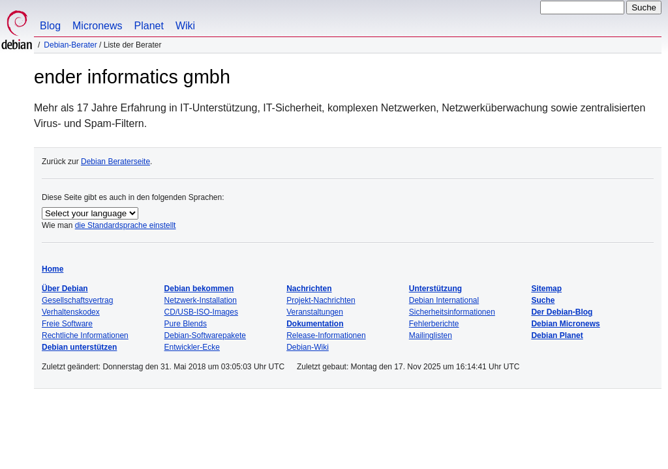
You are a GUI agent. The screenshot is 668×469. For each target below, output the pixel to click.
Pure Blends (185, 323)
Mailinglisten (430, 335)
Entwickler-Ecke (192, 347)
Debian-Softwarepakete (205, 335)
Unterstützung (435, 288)
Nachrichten (308, 288)
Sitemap (546, 288)
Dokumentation (314, 323)
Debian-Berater (70, 45)
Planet (149, 25)
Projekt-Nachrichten (320, 300)
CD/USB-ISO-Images (201, 312)
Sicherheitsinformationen (452, 312)
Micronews (97, 25)
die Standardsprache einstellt (125, 225)
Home (52, 269)
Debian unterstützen (79, 347)
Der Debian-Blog (561, 312)
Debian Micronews (565, 323)
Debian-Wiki (307, 347)
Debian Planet (557, 335)
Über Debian (65, 288)
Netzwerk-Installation (200, 300)
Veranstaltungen (314, 312)
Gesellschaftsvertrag (77, 300)
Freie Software (67, 323)
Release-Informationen (325, 335)
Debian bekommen (199, 288)
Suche (542, 300)
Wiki (185, 25)
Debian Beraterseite (115, 161)
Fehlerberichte (434, 323)
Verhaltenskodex (71, 312)
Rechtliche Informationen (85, 335)
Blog (50, 25)
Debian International (444, 300)
